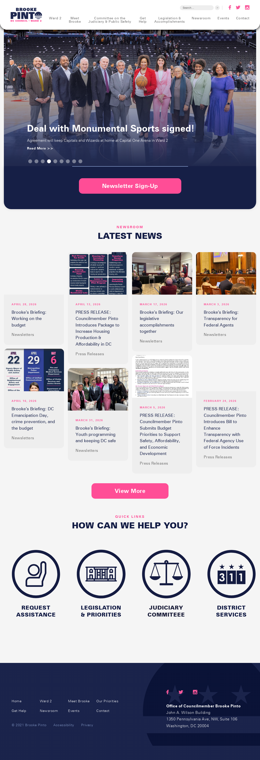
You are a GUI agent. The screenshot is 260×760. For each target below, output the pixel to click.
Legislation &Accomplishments (169, 19)
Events (73, 711)
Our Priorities (107, 701)
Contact (103, 711)
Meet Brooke (79, 701)
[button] (30, 161)
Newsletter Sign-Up (130, 185)
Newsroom (49, 711)
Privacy (87, 725)
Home (16, 701)
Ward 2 (46, 701)
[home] (26, 14)
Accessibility (63, 725)
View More (130, 490)
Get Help (19, 711)
